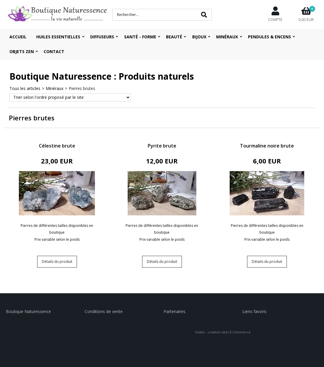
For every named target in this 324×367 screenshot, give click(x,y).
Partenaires (174, 311)
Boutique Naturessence (28, 311)
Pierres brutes (82, 88)
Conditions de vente (104, 311)
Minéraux (54, 88)
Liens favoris (254, 311)
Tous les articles (24, 88)
